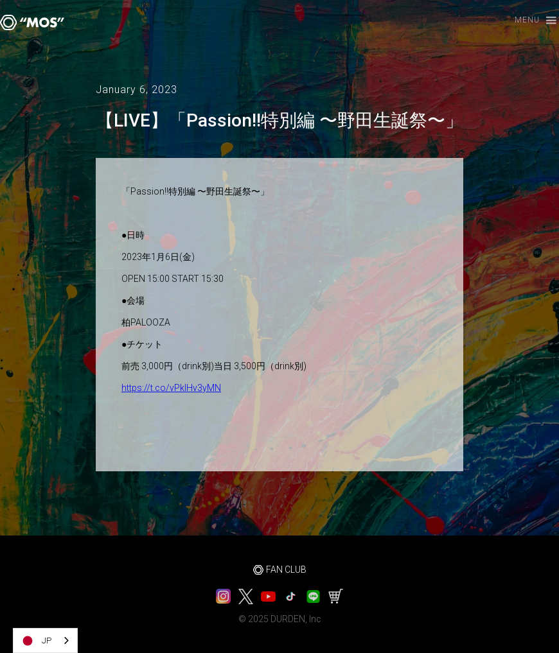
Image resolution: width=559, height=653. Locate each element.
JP (35, 641)
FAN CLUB (286, 569)
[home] (32, 22)
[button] (530, 21)
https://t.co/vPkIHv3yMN (171, 388)
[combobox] (45, 640)
